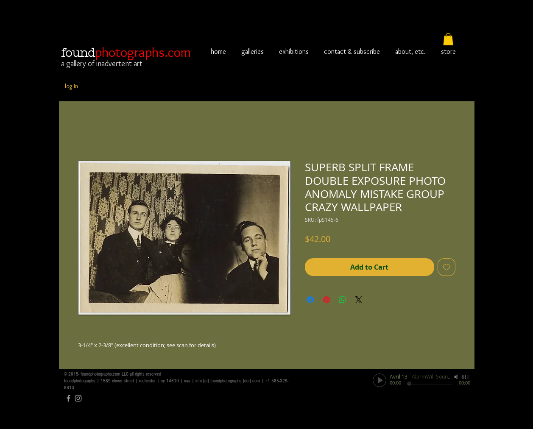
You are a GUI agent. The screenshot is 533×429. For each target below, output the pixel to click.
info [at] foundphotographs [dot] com (227, 381)
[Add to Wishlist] (446, 267)
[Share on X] (359, 300)
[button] (448, 39)
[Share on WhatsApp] (343, 300)
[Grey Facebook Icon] (68, 398)
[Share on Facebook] (310, 300)
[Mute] (456, 377)
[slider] (466, 377)
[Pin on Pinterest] (326, 300)
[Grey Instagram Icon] (78, 398)
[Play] (379, 380)
